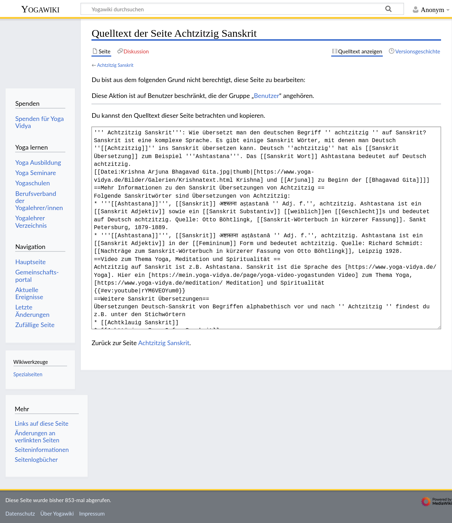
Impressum (92, 513)
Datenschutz (20, 513)
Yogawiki (40, 9)
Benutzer (266, 95)
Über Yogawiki (57, 513)
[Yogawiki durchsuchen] (242, 8)
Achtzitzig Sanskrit (115, 65)
